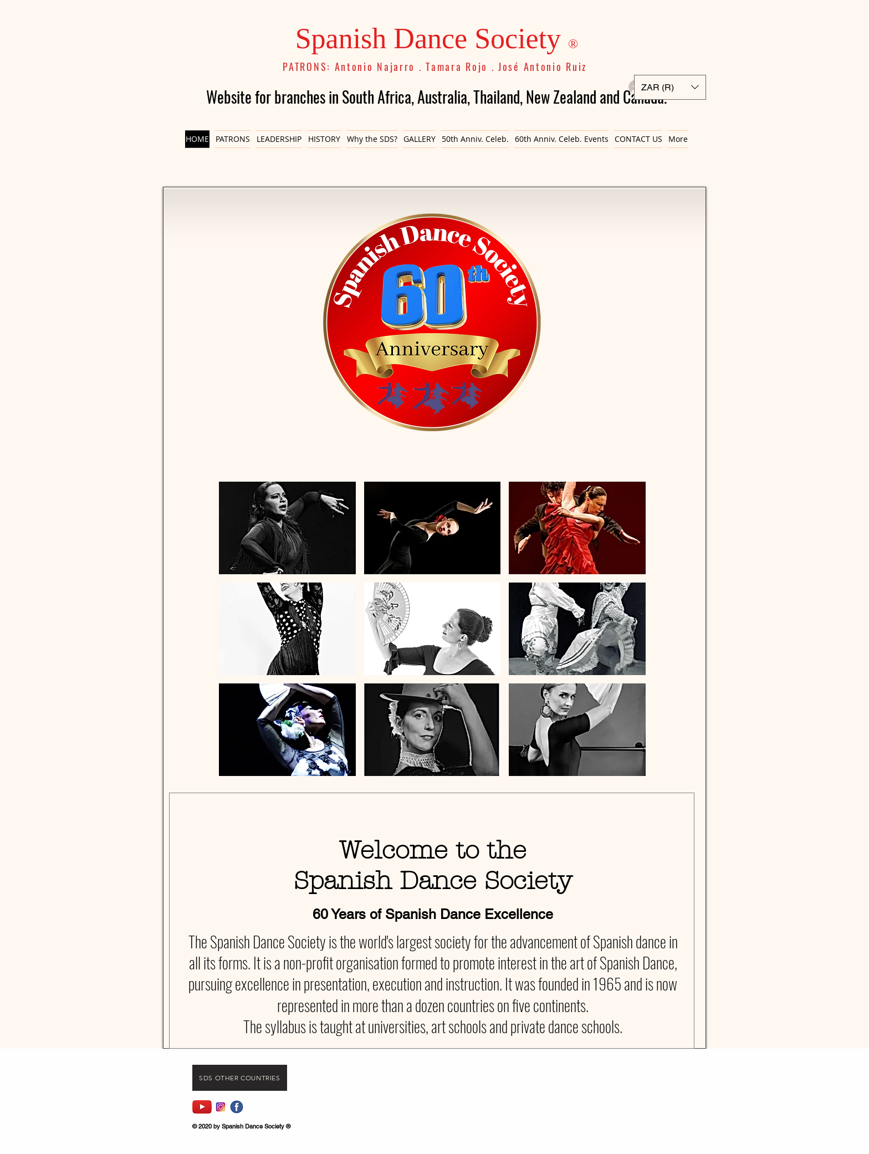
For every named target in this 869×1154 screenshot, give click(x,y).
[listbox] (670, 87)
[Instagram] (220, 1107)
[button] (670, 87)
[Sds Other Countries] (239, 1078)
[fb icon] (236, 1107)
